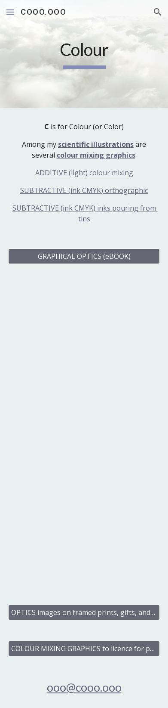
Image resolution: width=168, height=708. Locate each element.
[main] (83, 53)
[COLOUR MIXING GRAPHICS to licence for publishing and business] (84, 648)
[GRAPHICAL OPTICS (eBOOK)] (84, 256)
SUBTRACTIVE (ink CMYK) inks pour (70, 208)
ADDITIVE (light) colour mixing (84, 172)
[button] (10, 12)
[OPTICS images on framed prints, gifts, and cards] (84, 612)
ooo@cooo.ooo (84, 687)
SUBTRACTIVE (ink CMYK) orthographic (84, 190)
